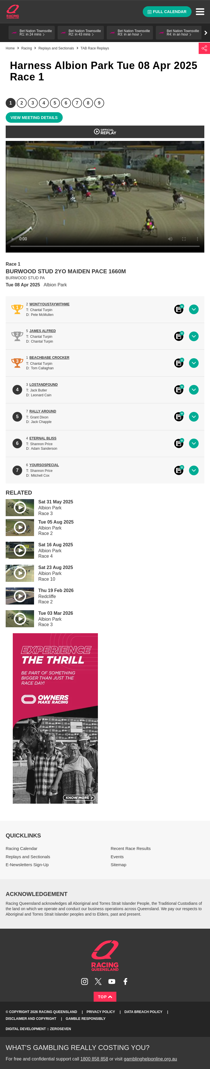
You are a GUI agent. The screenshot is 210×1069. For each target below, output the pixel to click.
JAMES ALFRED (43, 331)
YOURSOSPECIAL (44, 465)
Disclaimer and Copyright (31, 1019)
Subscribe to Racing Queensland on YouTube (111, 981)
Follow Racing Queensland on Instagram (84, 981)
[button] (32, 32)
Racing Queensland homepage (105, 955)
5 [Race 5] (55, 103)
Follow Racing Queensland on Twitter (98, 981)
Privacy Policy (101, 1012)
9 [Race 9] (99, 103)
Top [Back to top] (105, 997)
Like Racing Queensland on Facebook (125, 981)
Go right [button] (206, 33)
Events (117, 856)
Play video (16, 506)
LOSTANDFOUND (44, 385)
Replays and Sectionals (56, 48)
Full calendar (167, 11)
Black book (178, 309)
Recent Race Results (131, 848)
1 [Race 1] (10, 103)
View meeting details (34, 117)
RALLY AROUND (43, 411)
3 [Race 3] (33, 103)
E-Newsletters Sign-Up (27, 864)
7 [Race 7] (77, 103)
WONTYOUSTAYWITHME (50, 304)
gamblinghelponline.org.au (150, 1059)
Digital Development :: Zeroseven (38, 1029)
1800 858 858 (94, 1059)
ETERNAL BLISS (43, 438)
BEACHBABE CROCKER (50, 358)
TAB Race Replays (95, 48)
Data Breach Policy (144, 1012)
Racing (26, 48)
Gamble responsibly (86, 1019)
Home (13, 12)
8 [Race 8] (88, 103)
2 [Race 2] (21, 103)
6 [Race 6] (66, 103)
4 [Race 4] (44, 103)
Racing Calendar (21, 848)
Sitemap (118, 864)
